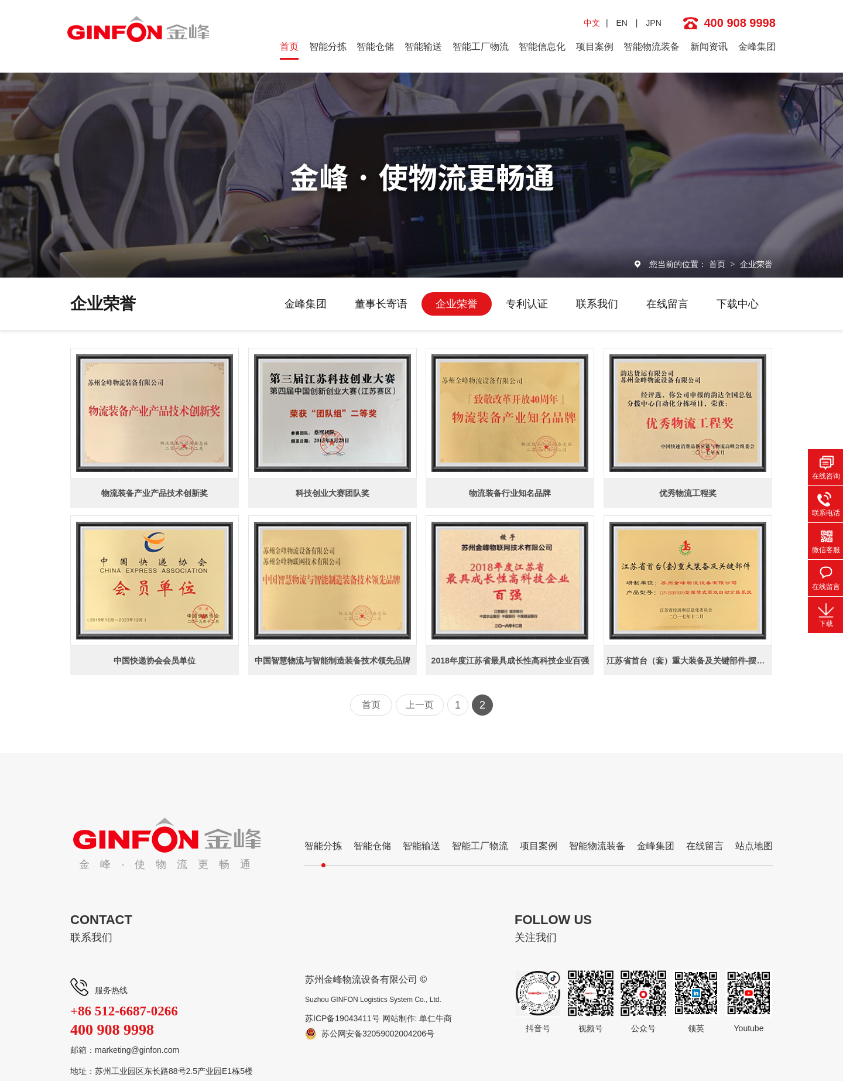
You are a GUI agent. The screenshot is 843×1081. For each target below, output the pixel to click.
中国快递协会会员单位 (155, 660)
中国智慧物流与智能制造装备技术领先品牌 (332, 660)
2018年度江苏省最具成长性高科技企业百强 (510, 660)
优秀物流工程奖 (688, 493)
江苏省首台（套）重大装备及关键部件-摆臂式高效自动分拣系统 (722, 660)
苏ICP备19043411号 (342, 1018)
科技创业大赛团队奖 (332, 493)
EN (621, 23)
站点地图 (754, 846)
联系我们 (597, 304)
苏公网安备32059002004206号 (377, 1033)
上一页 (420, 705)
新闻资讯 (709, 47)
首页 (289, 47)
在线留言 (667, 304)
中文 (592, 23)
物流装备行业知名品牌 (510, 493)
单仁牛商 (435, 1018)
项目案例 (595, 47)
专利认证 (527, 304)
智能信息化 (542, 47)
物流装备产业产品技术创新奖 (154, 493)
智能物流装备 (651, 47)
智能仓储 (375, 47)
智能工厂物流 (481, 47)
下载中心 (738, 304)
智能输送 (423, 47)
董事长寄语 (381, 304)
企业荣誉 (756, 264)
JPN (653, 23)
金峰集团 (757, 47)
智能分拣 (328, 47)
